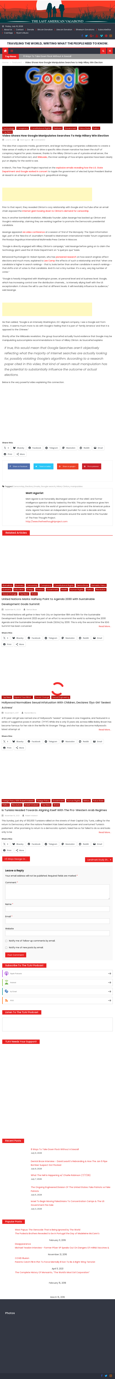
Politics (96, 128)
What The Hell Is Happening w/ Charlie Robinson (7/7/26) (61, 1175)
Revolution (101, 589)
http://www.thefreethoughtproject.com (47, 521)
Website (9, 928)
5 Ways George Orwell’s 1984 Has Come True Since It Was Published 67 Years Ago (18, 858)
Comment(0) (39, 140)
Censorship (18, 486)
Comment (11, 882)
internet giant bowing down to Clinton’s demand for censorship (55, 210)
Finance (40, 589)
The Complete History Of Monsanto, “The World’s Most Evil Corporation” (52, 1272)
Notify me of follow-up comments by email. (32, 940)
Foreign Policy (43, 800)
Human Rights (76, 589)
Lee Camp (49, 260)
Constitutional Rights (40, 128)
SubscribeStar (104, 29)
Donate (30, 29)
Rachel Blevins (30, 713)
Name (9, 904)
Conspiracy (22, 128)
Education (19, 589)
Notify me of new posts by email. (26, 947)
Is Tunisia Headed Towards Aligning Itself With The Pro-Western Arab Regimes (54, 810)
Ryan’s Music (22, 33)
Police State (84, 128)
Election (29, 486)
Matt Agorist (25, 140)
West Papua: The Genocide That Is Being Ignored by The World (47, 1229)
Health (64, 589)
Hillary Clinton (62, 486)
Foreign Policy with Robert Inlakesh (18, 800)
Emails (37, 486)
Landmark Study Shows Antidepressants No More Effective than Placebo (100, 859)
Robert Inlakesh (32, 805)
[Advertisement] (47, 194)
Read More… (105, 626)
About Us (8, 29)
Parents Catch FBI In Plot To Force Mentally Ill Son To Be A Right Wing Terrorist (55, 1261)
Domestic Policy (98, 585)
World (34, 594)
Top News (7, 132)
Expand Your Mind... (23, 697)
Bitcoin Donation (45, 29)
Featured (58, 128)
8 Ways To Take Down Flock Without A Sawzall (47, 56)
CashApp (8, 33)
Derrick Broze (82, 585)
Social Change (9, 594)
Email (8, 916)
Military (86, 800)
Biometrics (7, 585)
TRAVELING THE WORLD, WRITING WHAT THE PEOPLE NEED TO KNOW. (57, 43)
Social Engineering (60, 697)
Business (19, 585)
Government (70, 128)
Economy (7, 589)
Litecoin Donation (64, 29)
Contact (20, 29)
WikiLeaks (42, 157)
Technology (8, 128)
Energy (30, 589)
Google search (48, 486)
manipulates (76, 486)
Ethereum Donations (85, 29)
